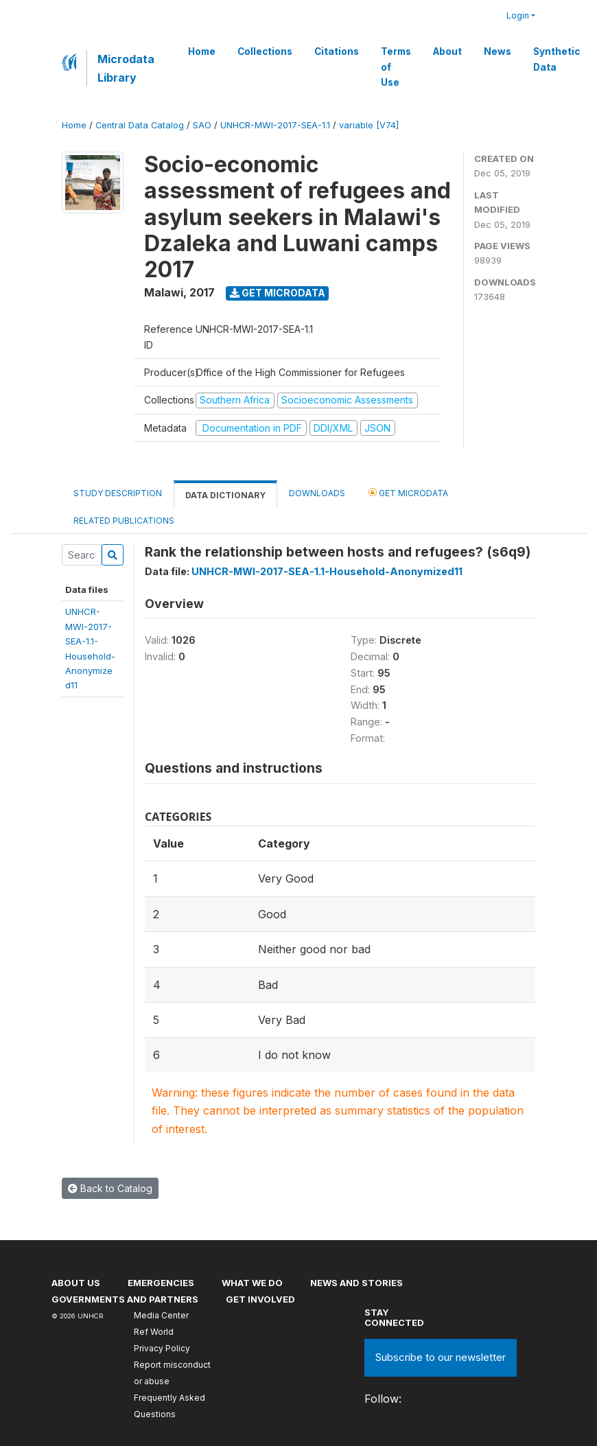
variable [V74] (369, 125)
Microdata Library (125, 68)
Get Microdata (277, 293)
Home (201, 51)
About (447, 51)
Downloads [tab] (317, 493)
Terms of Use (396, 67)
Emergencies (161, 1282)
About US (75, 1282)
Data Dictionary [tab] (225, 495)
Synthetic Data (556, 59)
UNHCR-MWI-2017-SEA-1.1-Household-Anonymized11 (327, 571)
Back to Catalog (110, 1188)
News (497, 51)
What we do (252, 1282)
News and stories (356, 1282)
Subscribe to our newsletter (440, 1357)
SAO (202, 125)
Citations (336, 51)
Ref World (154, 1332)
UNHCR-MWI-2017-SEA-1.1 (275, 125)
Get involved (260, 1299)
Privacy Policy (162, 1348)
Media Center (161, 1315)
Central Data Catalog (139, 125)
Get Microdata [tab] (408, 492)
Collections (264, 51)
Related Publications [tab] (123, 520)
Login (517, 15)
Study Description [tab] (117, 493)
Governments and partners (124, 1299)
